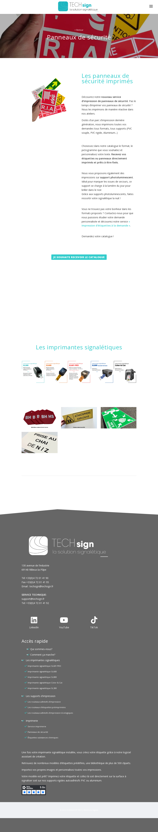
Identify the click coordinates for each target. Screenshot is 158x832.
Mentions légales (91, 810)
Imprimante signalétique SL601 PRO (44, 666)
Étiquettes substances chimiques (43, 737)
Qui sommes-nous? (41, 649)
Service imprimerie (37, 726)
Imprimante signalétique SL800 (42, 677)
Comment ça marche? (42, 654)
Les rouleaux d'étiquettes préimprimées (47, 707)
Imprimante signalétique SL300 (42, 688)
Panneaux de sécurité (38, 732)
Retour (79, 30)
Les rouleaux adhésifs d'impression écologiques (50, 713)
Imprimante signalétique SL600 (42, 671)
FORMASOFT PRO (74, 810)
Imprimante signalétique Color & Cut (45, 682)
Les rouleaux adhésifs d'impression (44, 701)
